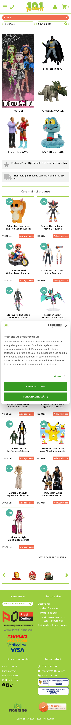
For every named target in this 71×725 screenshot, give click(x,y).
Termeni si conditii (48, 612)
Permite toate (35, 386)
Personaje (18, 24)
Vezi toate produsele (52, 557)
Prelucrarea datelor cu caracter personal (53, 619)
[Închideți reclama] (66, 326)
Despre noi (44, 603)
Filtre (35, 17)
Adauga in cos (26, 236)
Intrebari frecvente (48, 608)
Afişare (57, 376)
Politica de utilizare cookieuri (53, 625)
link (65, 163)
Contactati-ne (47, 675)
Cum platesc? (9, 670)
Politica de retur (10, 680)
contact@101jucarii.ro (51, 670)
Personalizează (35, 396)
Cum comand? (9, 666)
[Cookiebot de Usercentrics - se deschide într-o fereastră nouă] (48, 326)
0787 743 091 (47, 666)
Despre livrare (10, 675)
